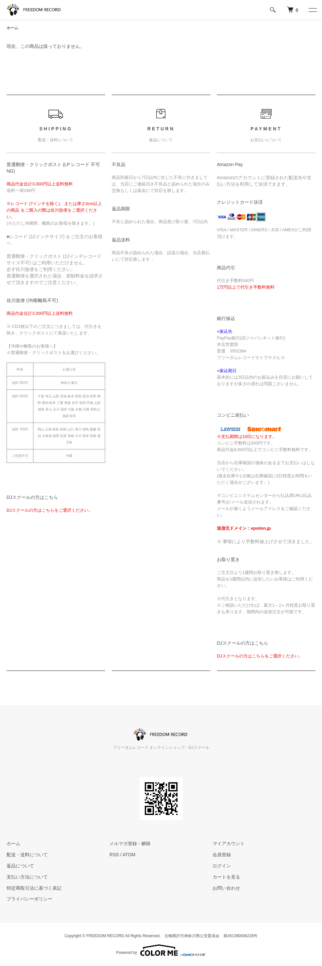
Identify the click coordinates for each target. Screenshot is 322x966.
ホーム (12, 28)
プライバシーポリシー (29, 898)
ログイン (222, 865)
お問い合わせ (226, 888)
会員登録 (222, 854)
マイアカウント (229, 843)
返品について (20, 865)
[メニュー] (312, 10)
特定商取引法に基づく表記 (34, 888)
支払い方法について (27, 877)
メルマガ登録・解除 (130, 843)
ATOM (129, 854)
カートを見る (226, 877)
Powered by (161, 950)
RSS (114, 854)
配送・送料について (27, 854)
